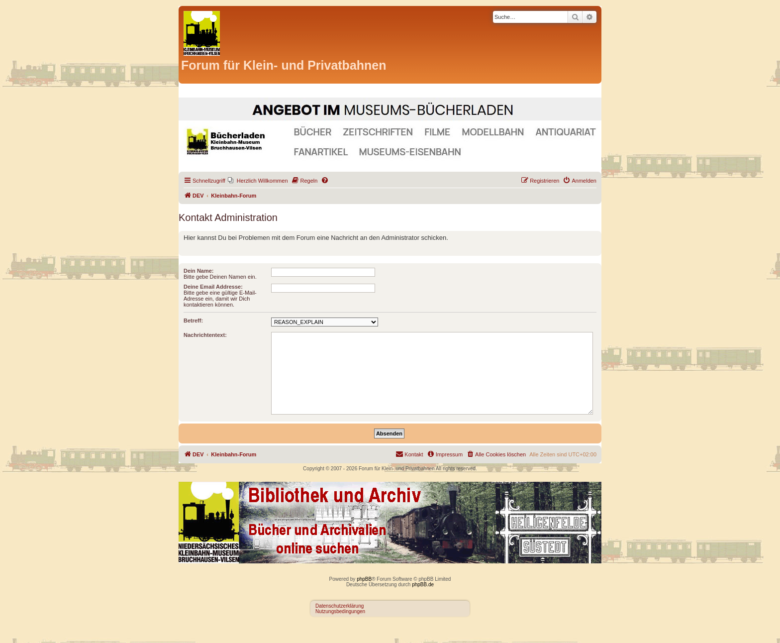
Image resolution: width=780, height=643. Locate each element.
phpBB (364, 579)
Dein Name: (199, 271)
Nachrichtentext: (205, 335)
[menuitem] (258, 181)
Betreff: (193, 320)
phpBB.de (423, 584)
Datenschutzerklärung (339, 606)
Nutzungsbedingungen (340, 611)
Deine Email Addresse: (213, 287)
